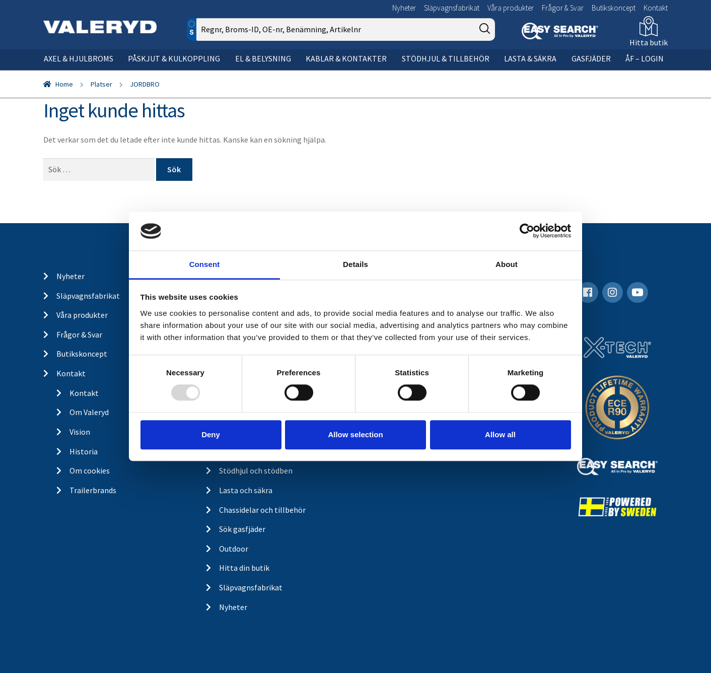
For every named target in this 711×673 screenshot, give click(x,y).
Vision (79, 432)
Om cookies (89, 470)
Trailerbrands (92, 490)
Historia (83, 451)
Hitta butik (648, 42)
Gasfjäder (591, 58)
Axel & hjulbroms (78, 58)
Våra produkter (510, 8)
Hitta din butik (244, 568)
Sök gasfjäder (242, 529)
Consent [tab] (204, 264)
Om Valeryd (89, 412)
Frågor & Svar (563, 8)
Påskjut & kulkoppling (174, 58)
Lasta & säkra (530, 58)
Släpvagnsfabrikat (451, 8)
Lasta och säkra (245, 490)
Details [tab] (355, 264)
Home (64, 84)
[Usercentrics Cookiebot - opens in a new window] (527, 231)
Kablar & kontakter (346, 58)
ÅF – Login (644, 58)
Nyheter (404, 8)
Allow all (500, 434)
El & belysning (263, 58)
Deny (210, 434)
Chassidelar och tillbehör (262, 510)
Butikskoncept (613, 8)
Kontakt (656, 8)
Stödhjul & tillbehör (445, 58)
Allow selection (355, 434)
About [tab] (506, 264)
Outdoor (233, 549)
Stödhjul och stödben (256, 470)
